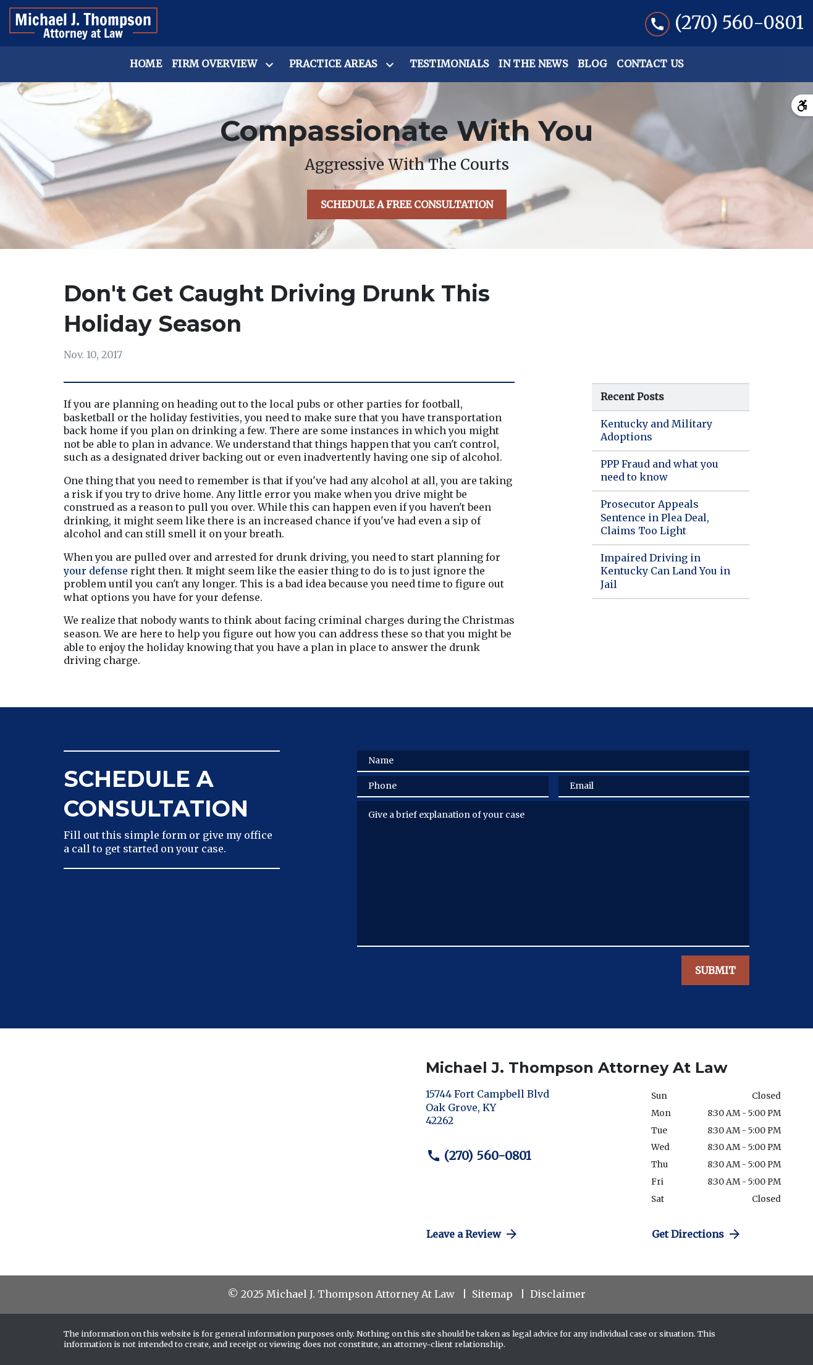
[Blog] (592, 64)
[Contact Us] (650, 64)
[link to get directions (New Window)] (529, 1113)
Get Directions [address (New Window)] (697, 1234)
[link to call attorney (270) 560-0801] (724, 23)
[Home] (146, 64)
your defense (96, 571)
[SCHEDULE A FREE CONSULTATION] (407, 204)
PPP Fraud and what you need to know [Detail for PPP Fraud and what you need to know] (659, 471)
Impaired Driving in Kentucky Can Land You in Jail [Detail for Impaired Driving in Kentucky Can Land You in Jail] (665, 571)
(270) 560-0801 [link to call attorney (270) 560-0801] (478, 1155)
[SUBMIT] (715, 970)
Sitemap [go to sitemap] (492, 1294)
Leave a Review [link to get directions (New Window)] (472, 1234)
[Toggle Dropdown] (271, 64)
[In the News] (533, 64)
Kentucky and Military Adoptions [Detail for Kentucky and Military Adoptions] (656, 430)
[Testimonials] (449, 64)
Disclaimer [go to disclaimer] (558, 1294)
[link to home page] (83, 23)
